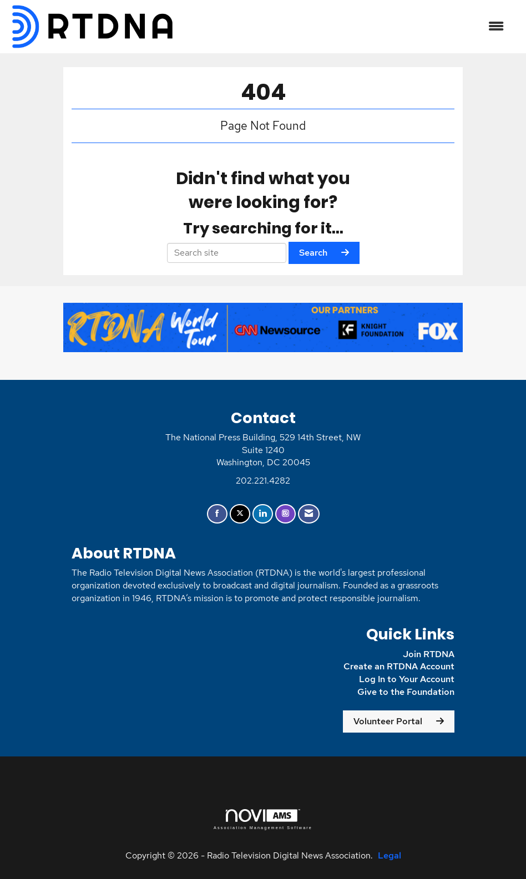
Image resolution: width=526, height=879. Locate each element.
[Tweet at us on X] (240, 514)
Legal (389, 855)
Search (313, 252)
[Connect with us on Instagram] (285, 514)
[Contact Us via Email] (309, 514)
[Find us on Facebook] (217, 514)
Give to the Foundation (405, 692)
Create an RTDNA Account (398, 666)
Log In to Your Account (406, 679)
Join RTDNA (428, 654)
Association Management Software (263, 819)
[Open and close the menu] (345, 27)
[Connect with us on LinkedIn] (262, 514)
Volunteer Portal (387, 721)
